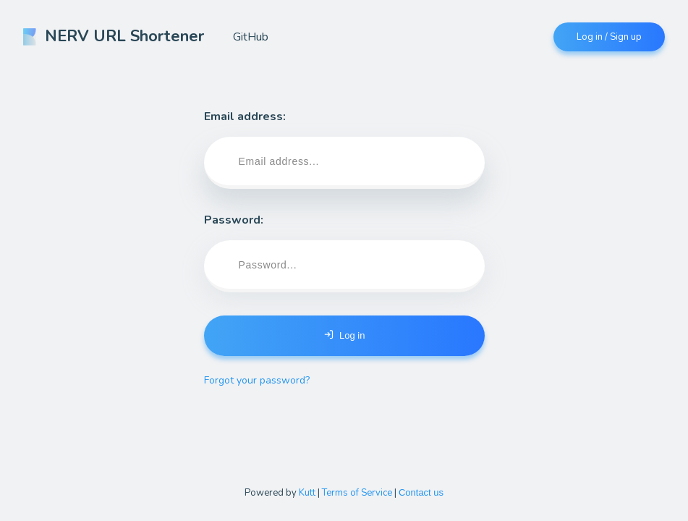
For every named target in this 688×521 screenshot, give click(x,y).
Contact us (421, 492)
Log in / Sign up (609, 36)
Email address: (344, 149)
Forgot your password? (257, 380)
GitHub (250, 37)
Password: (344, 252)
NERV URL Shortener (113, 36)
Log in (344, 335)
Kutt (307, 492)
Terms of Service (357, 492)
